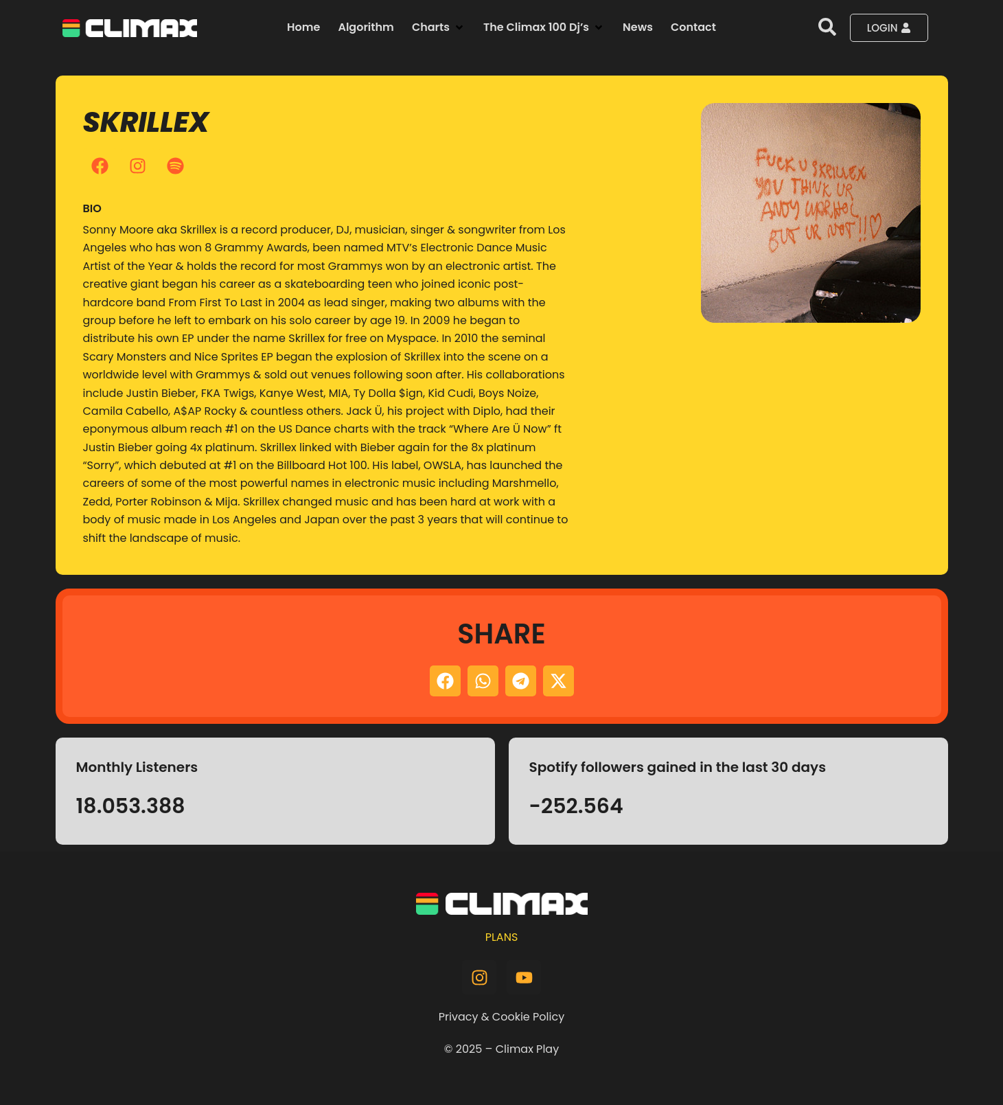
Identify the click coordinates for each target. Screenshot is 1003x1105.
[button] (438, 27)
